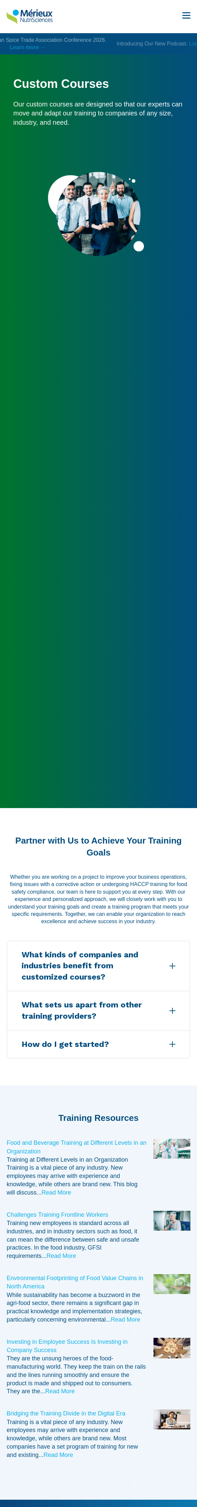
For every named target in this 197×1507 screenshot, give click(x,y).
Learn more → (99, 47)
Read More (56, 1192)
